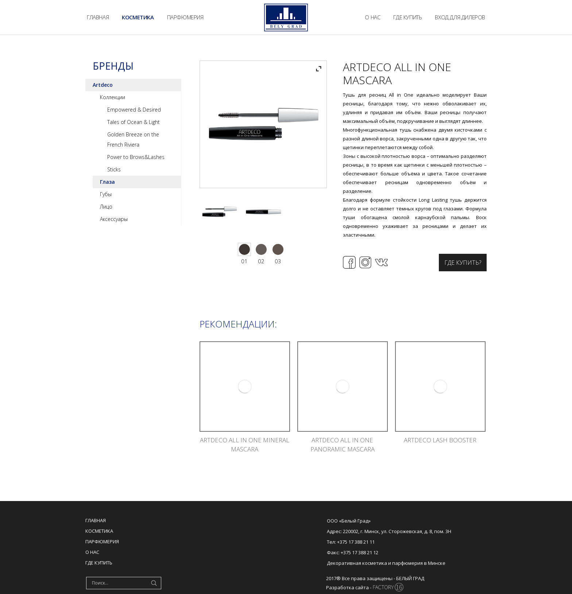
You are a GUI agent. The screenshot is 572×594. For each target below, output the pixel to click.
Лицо (106, 206)
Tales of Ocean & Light (133, 122)
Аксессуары (114, 219)
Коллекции (112, 97)
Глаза (107, 181)
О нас (92, 552)
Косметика (99, 531)
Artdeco (103, 84)
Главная (95, 520)
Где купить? (462, 263)
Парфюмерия (102, 541)
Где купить (98, 562)
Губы (106, 194)
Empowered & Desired (134, 109)
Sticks (114, 169)
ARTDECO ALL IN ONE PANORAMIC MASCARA (342, 444)
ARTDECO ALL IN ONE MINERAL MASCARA (244, 444)
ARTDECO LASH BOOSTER (440, 440)
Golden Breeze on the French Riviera (133, 139)
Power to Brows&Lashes (136, 157)
